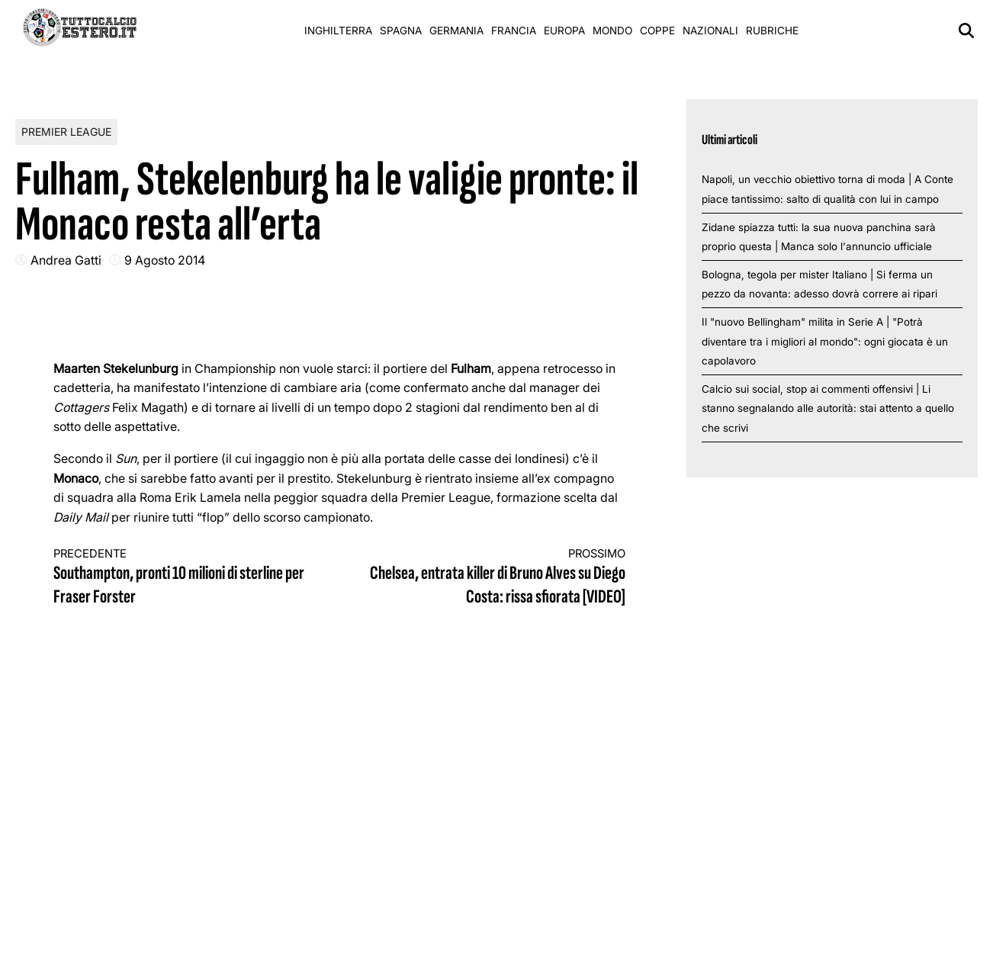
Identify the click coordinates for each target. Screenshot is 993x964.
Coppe (657, 30)
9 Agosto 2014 (164, 260)
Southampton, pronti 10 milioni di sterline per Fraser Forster (182, 578)
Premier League (66, 131)
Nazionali (710, 30)
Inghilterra (338, 30)
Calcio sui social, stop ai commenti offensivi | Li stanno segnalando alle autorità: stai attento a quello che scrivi (828, 408)
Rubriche (772, 30)
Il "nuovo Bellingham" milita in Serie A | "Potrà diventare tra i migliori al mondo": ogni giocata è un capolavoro (825, 341)
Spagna (401, 30)
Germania (456, 30)
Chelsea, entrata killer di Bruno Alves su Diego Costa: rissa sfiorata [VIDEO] (497, 578)
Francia (513, 30)
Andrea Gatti (66, 260)
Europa (564, 30)
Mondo (612, 30)
